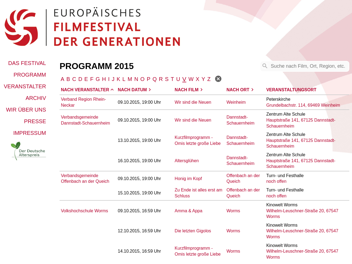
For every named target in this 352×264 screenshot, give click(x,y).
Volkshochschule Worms (84, 210)
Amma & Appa (188, 210)
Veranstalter (25, 86)
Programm (30, 75)
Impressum (29, 133)
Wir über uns (26, 110)
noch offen (276, 181)
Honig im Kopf (188, 178)
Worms (233, 210)
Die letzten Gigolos (193, 231)
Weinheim (236, 102)
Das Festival (27, 63)
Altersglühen (187, 160)
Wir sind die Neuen (193, 102)
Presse (35, 121)
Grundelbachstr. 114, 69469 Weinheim (303, 105)
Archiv (35, 98)
